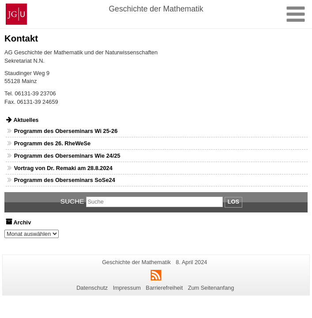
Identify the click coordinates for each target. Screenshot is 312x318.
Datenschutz (92, 287)
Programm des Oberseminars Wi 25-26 (66, 131)
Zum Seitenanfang (211, 287)
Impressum (127, 287)
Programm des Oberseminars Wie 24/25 (67, 155)
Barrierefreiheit (164, 287)
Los (233, 201)
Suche (72, 201)
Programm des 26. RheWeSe (52, 143)
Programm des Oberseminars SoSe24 (64, 180)
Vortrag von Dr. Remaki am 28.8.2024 (63, 168)
